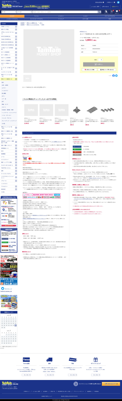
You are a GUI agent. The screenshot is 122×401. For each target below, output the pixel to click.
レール (2, 156)
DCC (2, 151)
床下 (3, 101)
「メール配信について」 (56, 141)
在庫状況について (76, 158)
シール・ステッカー (6, 115)
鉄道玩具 (3, 189)
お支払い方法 (25, 153)
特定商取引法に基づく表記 (64, 391)
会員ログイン (115, 6)
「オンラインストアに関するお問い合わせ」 (83, 198)
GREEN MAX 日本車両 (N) (7, 45)
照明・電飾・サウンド (6, 145)
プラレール (3, 180)
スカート (4, 107)
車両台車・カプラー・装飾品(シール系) (7, 142)
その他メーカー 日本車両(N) (7, 48)
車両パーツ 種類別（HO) (7, 131)
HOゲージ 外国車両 (5, 60)
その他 (3, 123)
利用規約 (96, 391)
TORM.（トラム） (5, 26)
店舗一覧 (53, 391)
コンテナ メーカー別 (6, 72)
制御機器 (3, 153)
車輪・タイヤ (5, 104)
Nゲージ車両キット (5, 54)
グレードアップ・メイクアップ (9, 120)
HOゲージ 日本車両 (5, 57)
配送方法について (26, 251)
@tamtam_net (6, 288)
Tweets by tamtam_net (6, 291)
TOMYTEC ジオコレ (6, 168)
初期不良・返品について (78, 195)
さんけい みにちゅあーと (7, 165)
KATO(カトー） (83, 31)
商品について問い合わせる (107, 69)
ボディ (41, 23)
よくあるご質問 (95, 6)
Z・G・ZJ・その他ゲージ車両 (7, 68)
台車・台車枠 (5, 85)
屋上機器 (4, 93)
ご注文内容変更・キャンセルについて (81, 209)
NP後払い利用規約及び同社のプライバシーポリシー (34, 218)
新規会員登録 (99, 2)
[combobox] (24, 12)
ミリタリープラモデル (12, 19)
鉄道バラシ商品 (5, 29)
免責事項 (89, 391)
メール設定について (27, 137)
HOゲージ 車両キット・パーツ (7, 64)
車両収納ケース (5, 148)
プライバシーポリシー (79, 391)
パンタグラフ (5, 90)
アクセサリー (4, 186)
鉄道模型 (12, 16)
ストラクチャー (5, 159)
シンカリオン (4, 183)
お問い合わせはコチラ (111, 383)
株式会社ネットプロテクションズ (40, 215)
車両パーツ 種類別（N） (32, 23)
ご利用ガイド (110, 2)
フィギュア (61, 19)
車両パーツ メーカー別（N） (33, 24)
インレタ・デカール (6, 118)
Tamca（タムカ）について (78, 169)
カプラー (4, 88)
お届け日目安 (75, 137)
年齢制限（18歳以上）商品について (80, 184)
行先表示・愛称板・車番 (7, 109)
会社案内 (45, 391)
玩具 (110, 19)
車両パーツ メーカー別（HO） (6, 127)
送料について (25, 233)
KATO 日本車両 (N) (5, 36)
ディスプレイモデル (6, 173)
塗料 (2, 170)
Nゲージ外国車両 (5, 52)
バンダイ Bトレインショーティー (7, 177)
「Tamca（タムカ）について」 (95, 178)
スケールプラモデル (110, 16)
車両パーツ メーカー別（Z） (6, 134)
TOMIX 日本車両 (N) (6, 39)
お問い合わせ (105, 6)
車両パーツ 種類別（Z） (7, 138)
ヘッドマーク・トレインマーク (9, 112)
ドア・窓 (4, 98)
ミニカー (85, 16)
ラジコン (36, 16)
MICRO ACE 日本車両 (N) (7, 42)
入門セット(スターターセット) (7, 33)
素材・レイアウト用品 (6, 162)
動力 (3, 82)
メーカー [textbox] (19, 11)
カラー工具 (85, 19)
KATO (43, 24)
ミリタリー (61, 16)
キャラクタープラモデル (36, 19)
